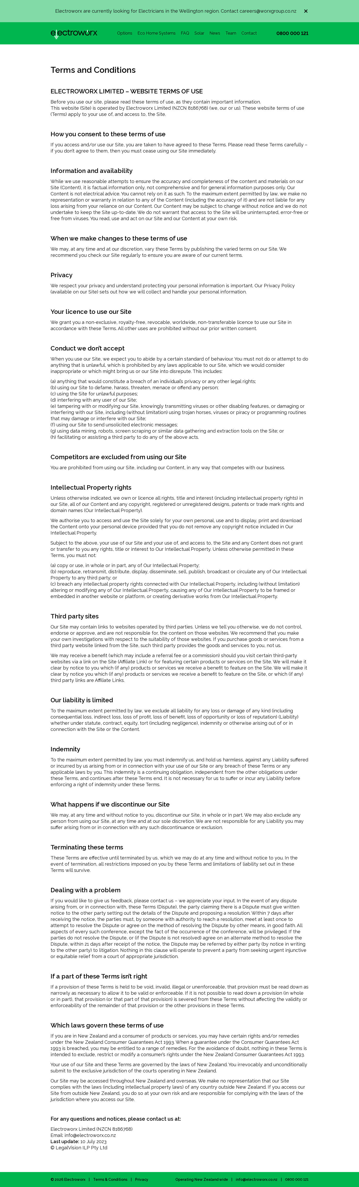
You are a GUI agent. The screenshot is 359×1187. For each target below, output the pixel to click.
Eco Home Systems (156, 33)
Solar (199, 33)
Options (124, 33)
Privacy (141, 1179)
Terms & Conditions (110, 1179)
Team (230, 33)
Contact (249, 33)
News (214, 33)
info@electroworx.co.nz (257, 1179)
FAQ (185, 33)
